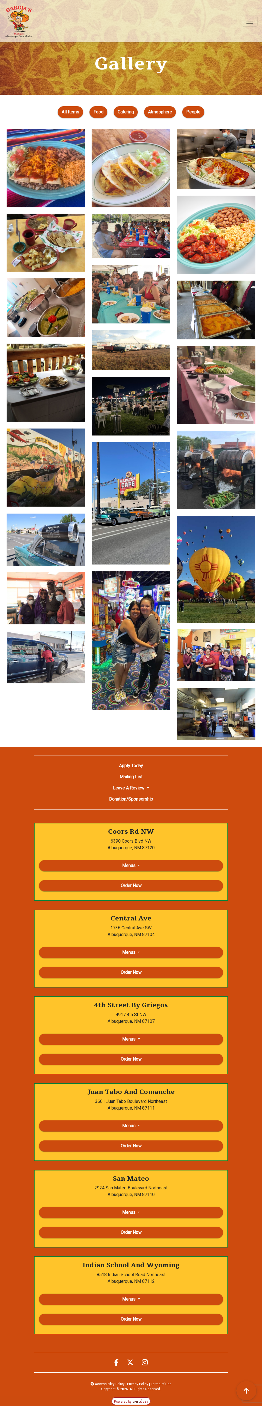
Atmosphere (162, 111)
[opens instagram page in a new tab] (144, 1362)
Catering (127, 111)
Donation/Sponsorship (131, 799)
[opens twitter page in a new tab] (130, 1362)
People (195, 111)
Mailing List (131, 776)
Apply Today (131, 765)
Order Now (131, 885)
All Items (70, 111)
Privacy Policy (137, 1384)
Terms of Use (161, 1384)
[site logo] (18, 21)
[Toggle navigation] (250, 21)
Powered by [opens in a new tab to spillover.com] (131, 1401)
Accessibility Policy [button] (108, 1384)
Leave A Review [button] (129, 788)
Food (100, 111)
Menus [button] (129, 865)
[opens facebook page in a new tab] (116, 1362)
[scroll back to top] (246, 1390)
